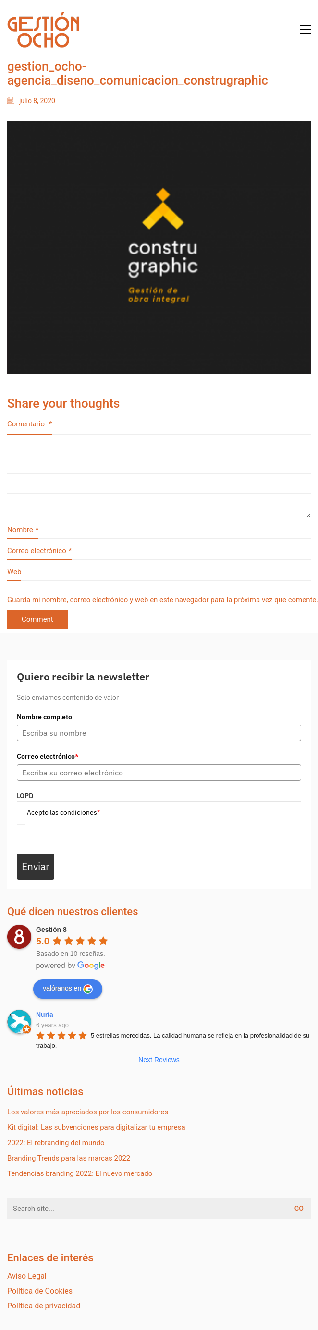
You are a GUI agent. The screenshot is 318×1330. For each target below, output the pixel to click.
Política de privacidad (43, 1305)
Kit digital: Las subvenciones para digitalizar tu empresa (96, 1127)
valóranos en (68, 989)
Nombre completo (44, 717)
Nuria (44, 1014)
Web (14, 572)
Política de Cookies (40, 1290)
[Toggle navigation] (305, 29)
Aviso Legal (27, 1276)
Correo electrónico (39, 551)
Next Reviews (159, 1060)
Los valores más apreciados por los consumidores (87, 1112)
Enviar (35, 866)
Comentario (29, 424)
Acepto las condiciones (63, 812)
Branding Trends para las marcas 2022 (68, 1158)
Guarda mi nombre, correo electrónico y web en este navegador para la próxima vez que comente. (159, 599)
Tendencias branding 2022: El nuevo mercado (79, 1173)
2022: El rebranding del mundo (56, 1142)
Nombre (22, 530)
